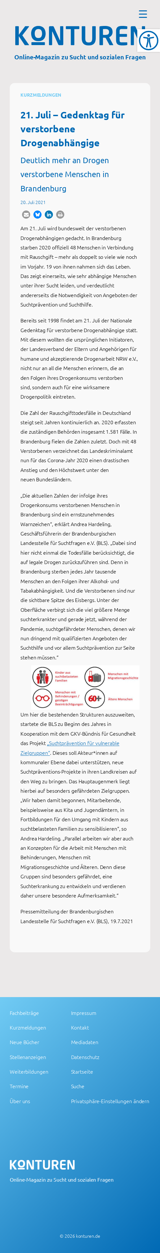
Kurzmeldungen (40, 95)
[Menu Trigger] (143, 14)
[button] (26, 215)
